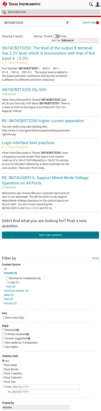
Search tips (89, 22)
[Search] (50, 12)
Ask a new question (50, 235)
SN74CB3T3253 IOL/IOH (24, 89)
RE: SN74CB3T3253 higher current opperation (43, 121)
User (97, 4)
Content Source (11, 264)
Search (91, 4)
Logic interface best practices (28, 142)
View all (10, 286)
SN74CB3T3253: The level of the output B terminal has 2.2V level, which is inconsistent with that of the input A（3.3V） (48, 53)
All (5, 268)
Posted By (8, 402)
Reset (95, 258)
